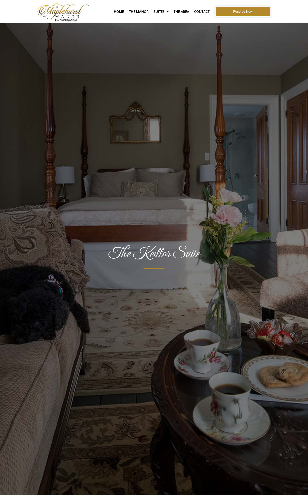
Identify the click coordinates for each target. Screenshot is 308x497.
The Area (181, 11)
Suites (161, 11)
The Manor (139, 11)
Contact (202, 11)
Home (119, 11)
